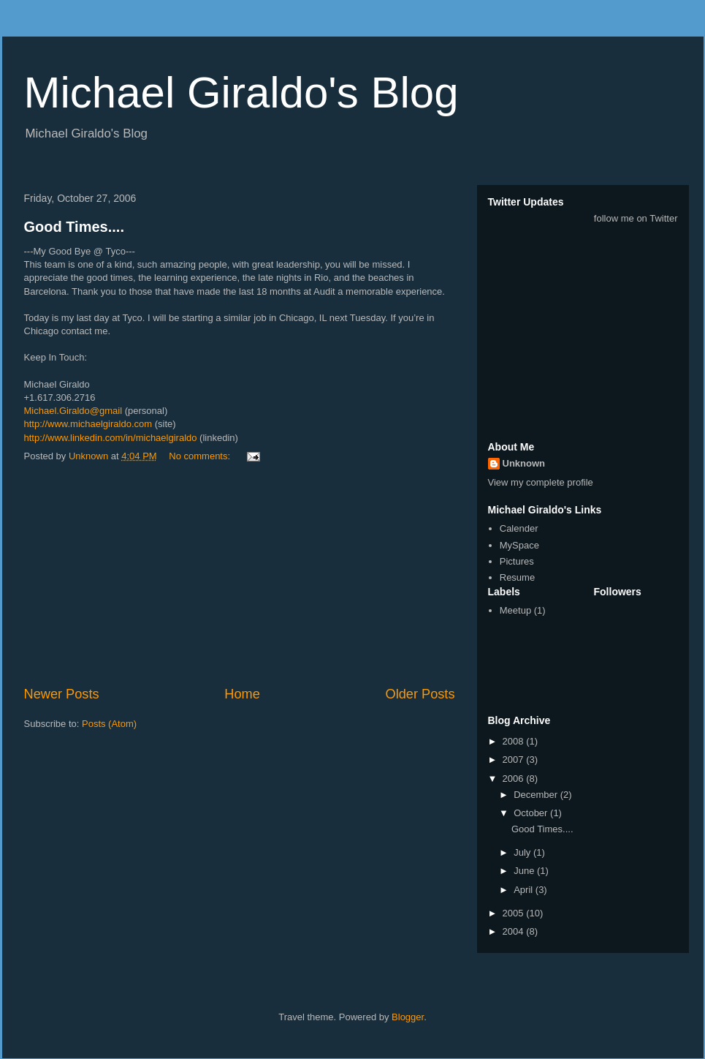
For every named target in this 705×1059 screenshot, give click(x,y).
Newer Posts (61, 694)
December (537, 794)
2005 (515, 913)
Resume (517, 577)
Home (242, 694)
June (525, 870)
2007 (515, 759)
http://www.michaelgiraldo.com (88, 423)
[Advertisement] (239, 574)
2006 (515, 778)
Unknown (524, 463)
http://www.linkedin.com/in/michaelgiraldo (110, 437)
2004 (515, 931)
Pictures (517, 561)
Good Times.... (74, 227)
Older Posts (419, 694)
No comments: (200, 456)
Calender (519, 528)
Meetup (515, 610)
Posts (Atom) (109, 723)
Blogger (408, 1016)
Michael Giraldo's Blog (241, 92)
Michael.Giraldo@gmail (73, 410)
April (525, 889)
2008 (515, 741)
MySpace (519, 545)
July (523, 852)
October (532, 812)
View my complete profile (540, 482)
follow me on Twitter (636, 218)
